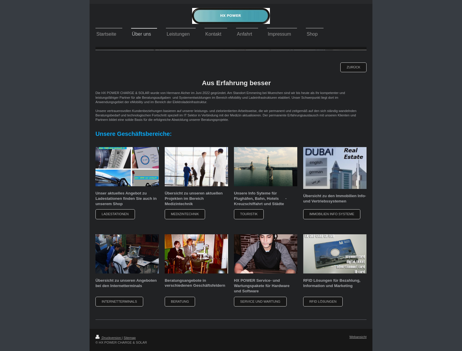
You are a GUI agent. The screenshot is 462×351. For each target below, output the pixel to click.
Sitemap (130, 338)
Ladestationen (115, 214)
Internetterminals (119, 301)
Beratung (180, 301)
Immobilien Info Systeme (331, 214)
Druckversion (108, 338)
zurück (353, 67)
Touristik (249, 214)
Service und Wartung (260, 301)
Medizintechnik (185, 214)
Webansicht (358, 337)
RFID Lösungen (322, 301)
